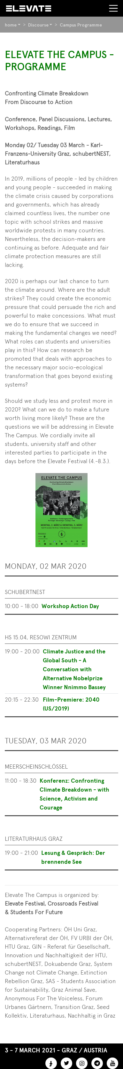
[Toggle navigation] (113, 8)
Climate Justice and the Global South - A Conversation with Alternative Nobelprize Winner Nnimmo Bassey (74, 669)
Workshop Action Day (70, 606)
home (11, 24)
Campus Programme (81, 24)
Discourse (38, 24)
